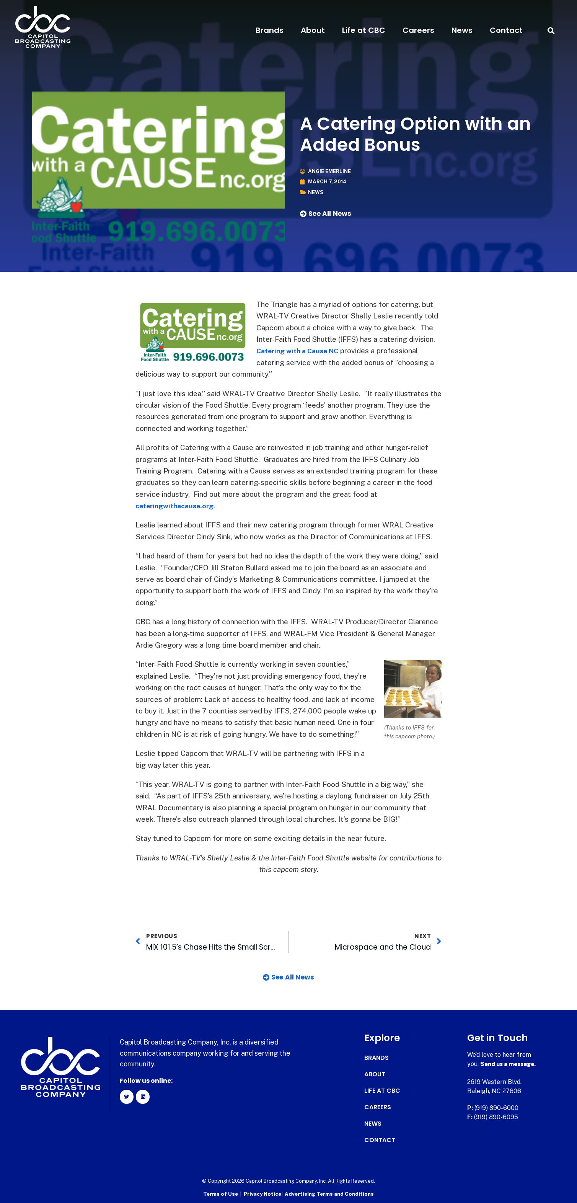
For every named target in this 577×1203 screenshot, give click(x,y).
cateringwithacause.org (178, 505)
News (462, 30)
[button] (550, 30)
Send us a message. (510, 1064)
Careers (418, 30)
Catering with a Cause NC (301, 350)
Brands (270, 30)
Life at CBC (363, 30)
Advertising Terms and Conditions (329, 1193)
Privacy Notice (263, 1193)
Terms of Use (220, 1193)
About (313, 30)
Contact (506, 30)
